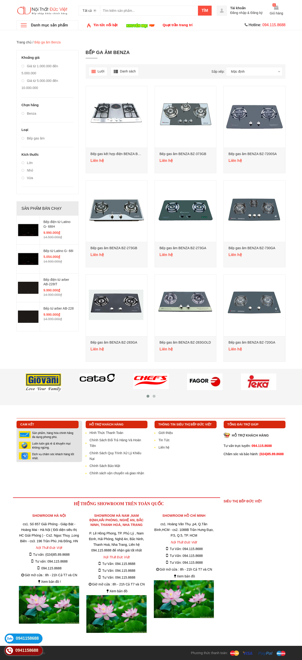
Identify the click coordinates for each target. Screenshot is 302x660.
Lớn (27, 163)
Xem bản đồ (118, 591)
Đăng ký (257, 13)
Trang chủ (24, 42)
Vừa (27, 178)
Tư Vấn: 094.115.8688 (118, 564)
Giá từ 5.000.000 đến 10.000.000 (39, 84)
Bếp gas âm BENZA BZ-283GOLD (185, 342)
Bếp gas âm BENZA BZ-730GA (251, 248)
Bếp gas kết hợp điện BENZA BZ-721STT (122, 154)
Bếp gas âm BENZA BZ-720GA (251, 342)
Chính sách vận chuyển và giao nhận (117, 473)
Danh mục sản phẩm (49, 25)
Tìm (204, 10)
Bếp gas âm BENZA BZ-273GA (182, 248)
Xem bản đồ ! (51, 582)
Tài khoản (238, 8)
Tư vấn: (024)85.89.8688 (51, 554)
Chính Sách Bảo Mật (105, 466)
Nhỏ (27, 170)
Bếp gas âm (33, 138)
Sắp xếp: (218, 71)
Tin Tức (164, 440)
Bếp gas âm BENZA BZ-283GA (114, 342)
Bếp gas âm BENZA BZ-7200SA (252, 154)
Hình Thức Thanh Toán (106, 433)
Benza (28, 113)
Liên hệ (164, 447)
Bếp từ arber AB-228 (58, 308)
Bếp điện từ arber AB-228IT (56, 282)
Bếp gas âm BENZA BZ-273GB (114, 248)
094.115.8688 (51, 568)
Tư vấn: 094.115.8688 (51, 561)
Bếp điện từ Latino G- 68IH (57, 224)
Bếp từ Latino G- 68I (58, 251)
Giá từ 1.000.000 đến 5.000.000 (39, 69)
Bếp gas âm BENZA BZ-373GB (182, 154)
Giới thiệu (166, 433)
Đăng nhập (238, 13)
